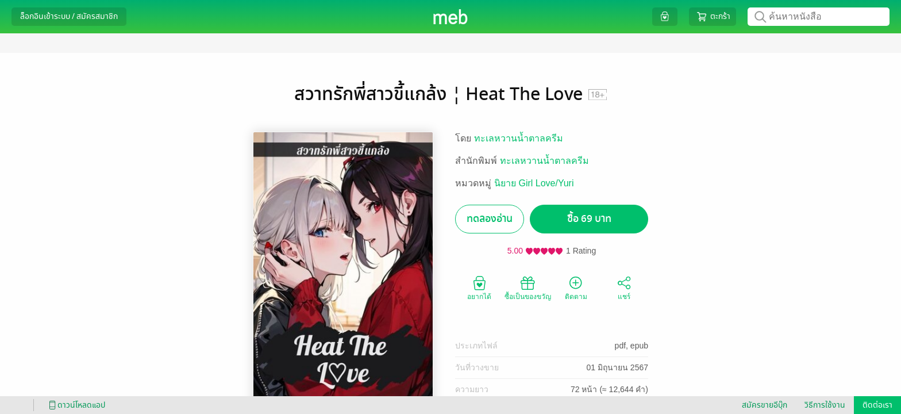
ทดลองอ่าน (490, 219)
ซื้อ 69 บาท (589, 219)
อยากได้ (479, 287)
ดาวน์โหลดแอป (75, 405)
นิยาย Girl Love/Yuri (533, 183)
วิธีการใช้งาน (824, 405)
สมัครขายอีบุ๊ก (764, 405)
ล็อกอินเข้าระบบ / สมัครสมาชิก (69, 16)
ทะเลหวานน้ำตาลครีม (518, 138)
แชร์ (624, 287)
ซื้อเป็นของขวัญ (528, 287)
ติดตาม (576, 287)
